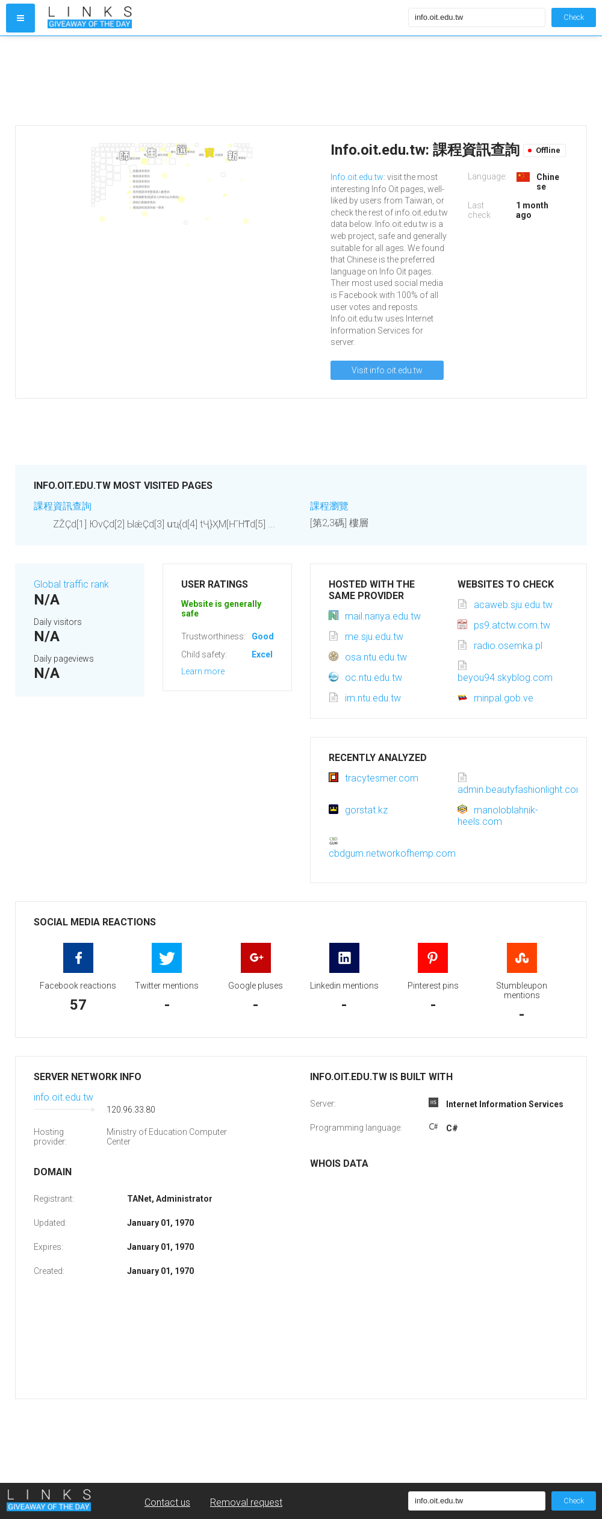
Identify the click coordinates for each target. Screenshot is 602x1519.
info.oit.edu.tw (63, 1097)
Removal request (246, 1502)
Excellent (270, 654)
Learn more (203, 671)
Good (263, 636)
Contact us (167, 1502)
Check (573, 17)
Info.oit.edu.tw (356, 177)
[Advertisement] (225, 81)
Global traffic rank (71, 584)
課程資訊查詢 (63, 506)
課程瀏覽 (329, 506)
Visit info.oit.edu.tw (387, 370)
